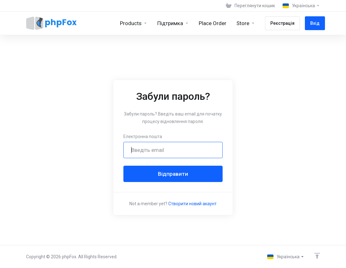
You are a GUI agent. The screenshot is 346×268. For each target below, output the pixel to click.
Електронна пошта (142, 136)
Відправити (173, 174)
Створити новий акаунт (192, 203)
